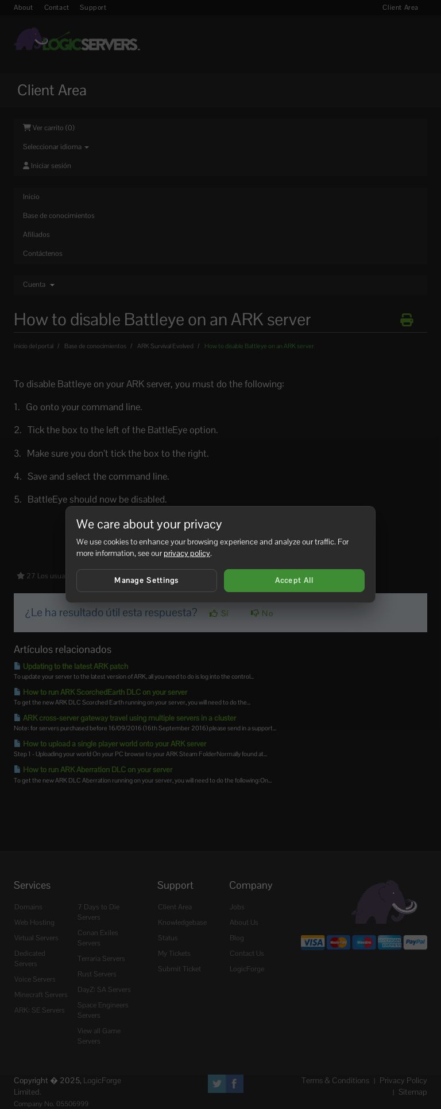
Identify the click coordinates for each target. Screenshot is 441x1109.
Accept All (294, 580)
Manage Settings (146, 580)
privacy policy (187, 553)
